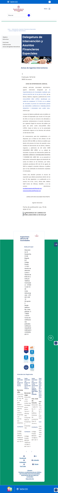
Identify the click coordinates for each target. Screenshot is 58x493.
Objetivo (5, 37)
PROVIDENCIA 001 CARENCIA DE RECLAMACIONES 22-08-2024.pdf (34, 214)
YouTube (23, 466)
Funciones (6, 42)
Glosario (29, 470)
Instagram (22, 462)
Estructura (6, 39)
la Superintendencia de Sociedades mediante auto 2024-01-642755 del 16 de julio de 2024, (36, 92)
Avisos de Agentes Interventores (12, 46)
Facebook (23, 458)
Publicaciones (7, 44)
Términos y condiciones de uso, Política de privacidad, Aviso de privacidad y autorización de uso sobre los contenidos (29, 474)
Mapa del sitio (30, 479)
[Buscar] (17, 15)
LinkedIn (36, 460)
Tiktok (36, 464)
